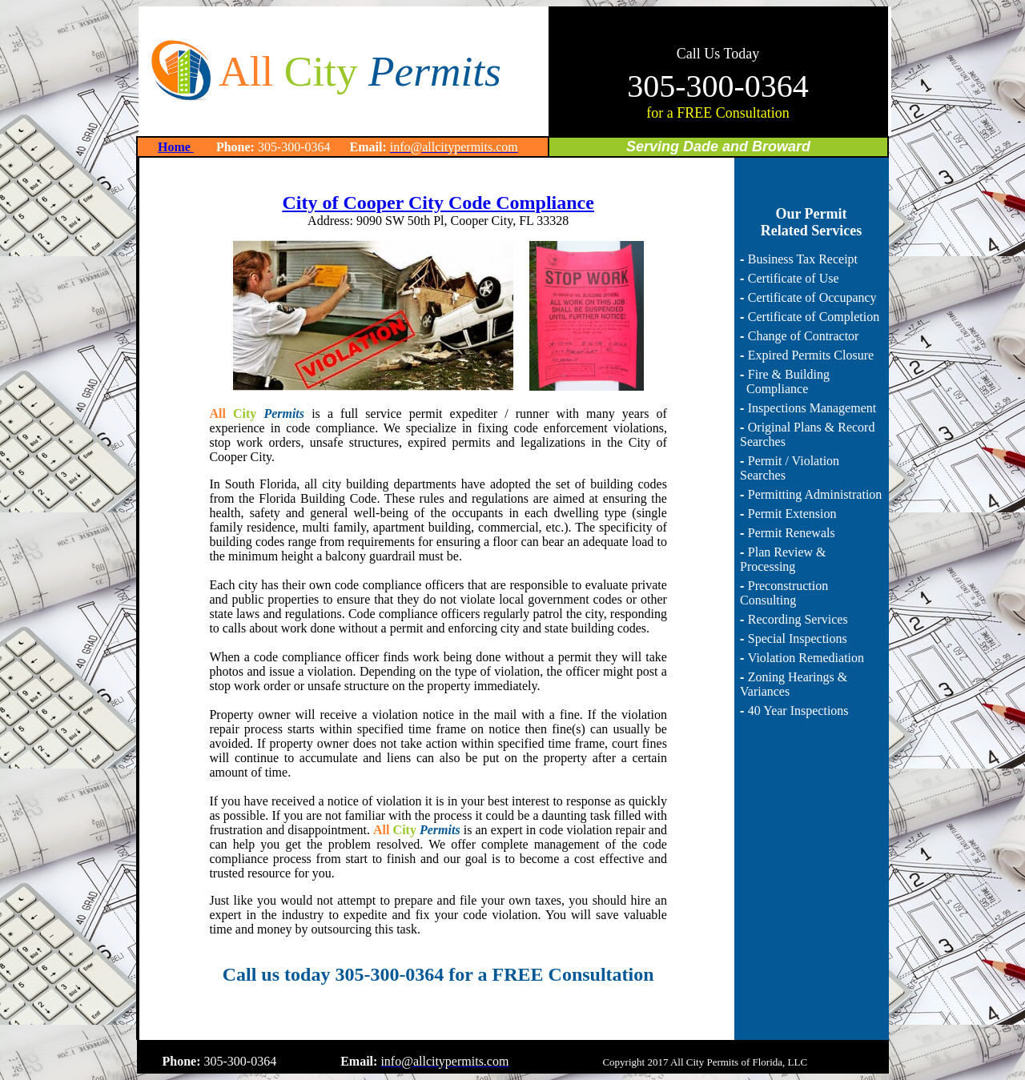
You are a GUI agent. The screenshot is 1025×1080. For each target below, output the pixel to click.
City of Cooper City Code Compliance (438, 202)
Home (176, 147)
